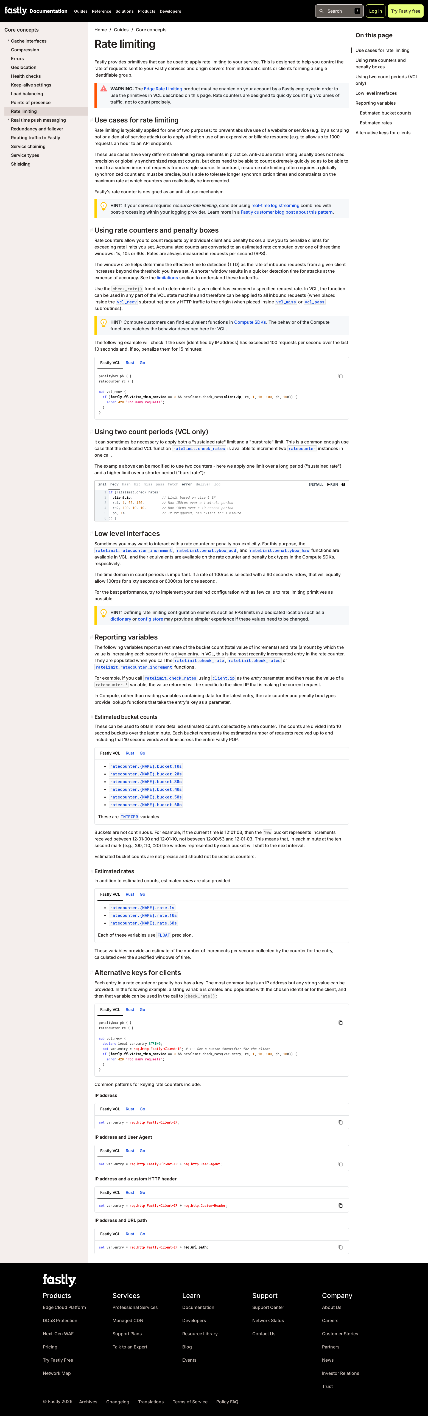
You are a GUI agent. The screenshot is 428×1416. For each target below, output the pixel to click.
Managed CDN (128, 1320)
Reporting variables (376, 103)
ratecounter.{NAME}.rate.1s (142, 907)
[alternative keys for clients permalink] (92, 972)
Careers (330, 1320)
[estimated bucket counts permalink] (92, 717)
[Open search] (339, 11)
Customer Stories (340, 1333)
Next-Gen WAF (58, 1333)
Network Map (57, 1373)
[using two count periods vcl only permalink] (92, 431)
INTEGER (129, 816)
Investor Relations (340, 1373)
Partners (331, 1347)
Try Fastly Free (58, 1360)
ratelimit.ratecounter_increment (134, 550)
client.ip (223, 678)
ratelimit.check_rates (199, 448)
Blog (187, 1347)
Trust (327, 1386)
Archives (88, 1401)
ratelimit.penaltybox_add (206, 550)
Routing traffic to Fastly (35, 137)
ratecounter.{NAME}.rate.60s (143, 923)
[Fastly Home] (15, 11)
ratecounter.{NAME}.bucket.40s (146, 789)
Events (189, 1360)
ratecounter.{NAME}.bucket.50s (146, 797)
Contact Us (264, 1333)
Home (100, 29)
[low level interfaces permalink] (92, 533)
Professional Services (135, 1307)
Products (146, 11)
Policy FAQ (227, 1401)
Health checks (26, 76)
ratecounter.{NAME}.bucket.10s (146, 766)
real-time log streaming (275, 205)
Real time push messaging (36, 120)
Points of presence (31, 102)
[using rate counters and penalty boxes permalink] (92, 230)
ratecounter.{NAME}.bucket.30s (146, 781)
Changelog (117, 1401)
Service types (25, 155)
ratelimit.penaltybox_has (279, 550)
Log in (375, 11)
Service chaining (28, 146)
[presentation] (221, 500)
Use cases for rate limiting (383, 50)
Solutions (125, 11)
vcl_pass (315, 302)
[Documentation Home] (47, 11)
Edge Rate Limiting (163, 88)
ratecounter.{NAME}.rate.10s (143, 915)
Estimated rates (376, 122)
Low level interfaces (376, 93)
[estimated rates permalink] (92, 871)
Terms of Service (190, 1401)
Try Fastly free (405, 11)
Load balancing (27, 93)
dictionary (120, 619)
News (328, 1360)
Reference (101, 11)
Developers (170, 11)
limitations (167, 277)
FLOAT (164, 935)
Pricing (50, 1347)
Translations (151, 1401)
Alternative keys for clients (383, 132)
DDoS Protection (60, 1320)
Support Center (268, 1307)
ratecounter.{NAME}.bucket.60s (146, 804)
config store (150, 619)
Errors (17, 58)
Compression (25, 49)
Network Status (268, 1320)
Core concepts (151, 29)
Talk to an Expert (130, 1347)
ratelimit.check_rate (199, 660)
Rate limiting (24, 111)
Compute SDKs (250, 322)
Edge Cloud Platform (64, 1307)
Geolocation (24, 67)
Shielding (20, 164)
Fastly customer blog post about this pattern (287, 212)
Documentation (198, 1307)
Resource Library (200, 1333)
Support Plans (127, 1333)
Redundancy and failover (37, 129)
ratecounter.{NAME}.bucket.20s (146, 774)
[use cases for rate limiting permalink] (92, 120)
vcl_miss (286, 302)
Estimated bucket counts (386, 113)
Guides (81, 11)
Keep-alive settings (31, 85)
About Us (332, 1307)
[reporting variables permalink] (92, 637)
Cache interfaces (27, 41)
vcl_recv (127, 302)
